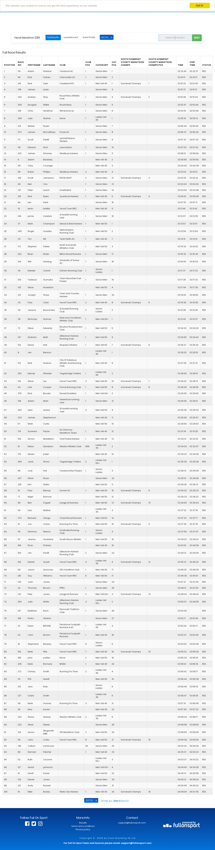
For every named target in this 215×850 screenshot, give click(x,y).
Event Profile (89, 37)
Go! (197, 38)
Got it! (199, 5)
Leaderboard (71, 37)
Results (83, 822)
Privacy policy (83, 829)
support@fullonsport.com (132, 822)
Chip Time (192, 64)
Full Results (53, 37)
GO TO (104, 37)
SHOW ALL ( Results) (115, 801)
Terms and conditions (83, 826)
